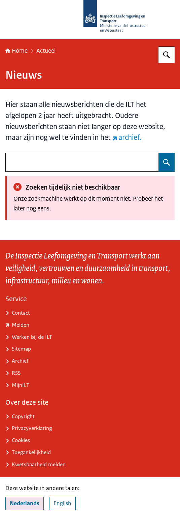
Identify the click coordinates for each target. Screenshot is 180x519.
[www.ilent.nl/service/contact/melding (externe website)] (90, 325)
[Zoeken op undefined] (166, 162)
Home (16, 50)
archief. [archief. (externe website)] (126, 137)
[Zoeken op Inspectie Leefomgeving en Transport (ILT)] (166, 55)
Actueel (46, 50)
